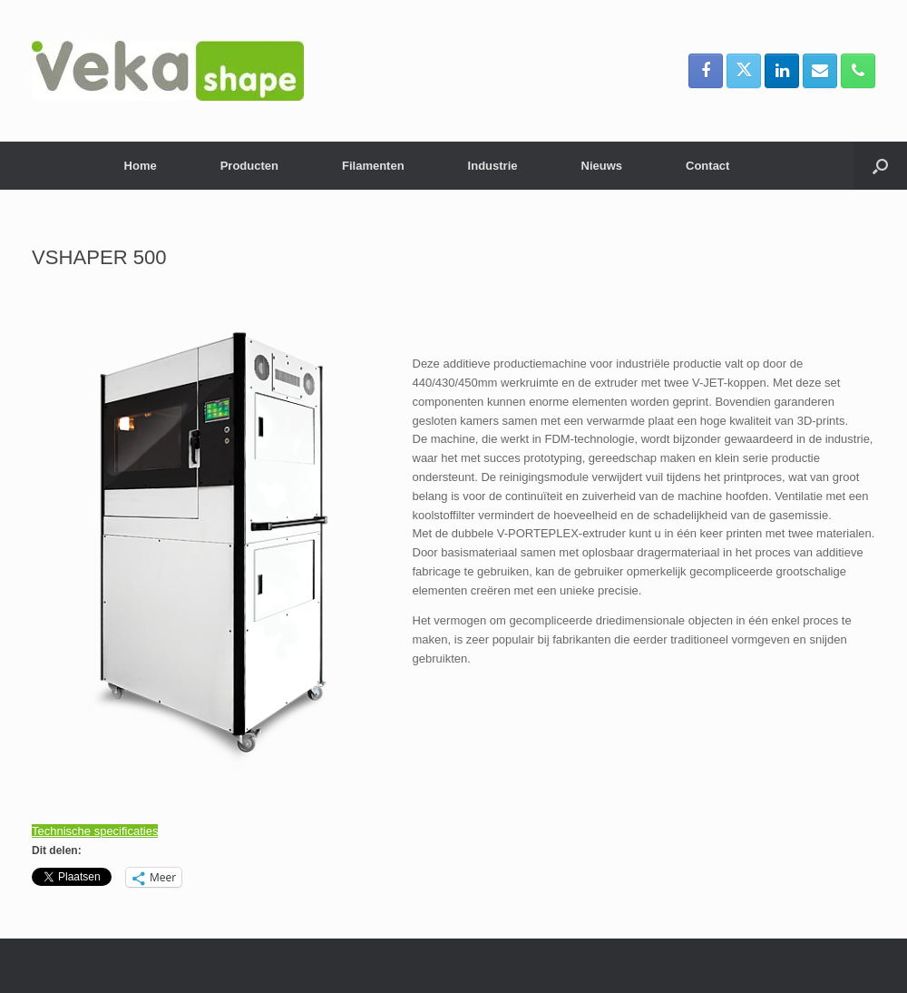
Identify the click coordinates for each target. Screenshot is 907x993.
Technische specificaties (95, 831)
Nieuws (602, 165)
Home (140, 165)
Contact (707, 165)
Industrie (493, 165)
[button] (880, 166)
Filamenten (373, 165)
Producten (249, 165)
